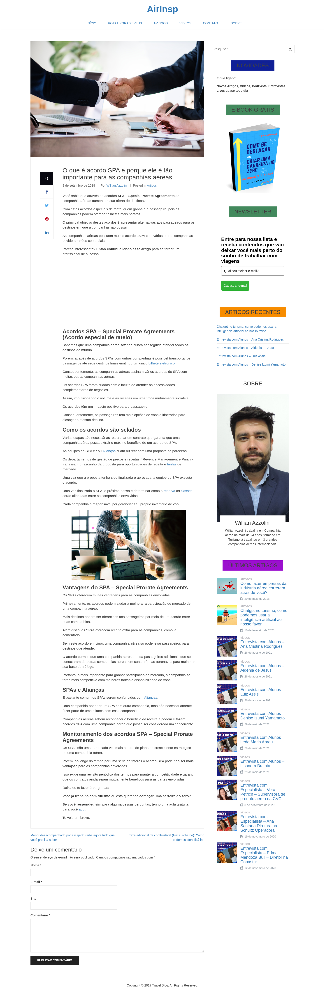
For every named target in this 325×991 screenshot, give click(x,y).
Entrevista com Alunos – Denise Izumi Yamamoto (251, 364)
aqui (82, 809)
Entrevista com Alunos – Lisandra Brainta (262, 763)
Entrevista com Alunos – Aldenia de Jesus (246, 348)
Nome (35, 865)
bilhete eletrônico (162, 363)
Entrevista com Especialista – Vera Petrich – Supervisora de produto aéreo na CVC (262, 792)
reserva (169, 491)
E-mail (36, 882)
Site (33, 898)
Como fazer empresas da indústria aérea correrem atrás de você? (263, 588)
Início (99, 24)
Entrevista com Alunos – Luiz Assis (241, 356)
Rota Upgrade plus (129, 24)
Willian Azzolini (117, 185)
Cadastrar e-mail (235, 285)
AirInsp (162, 9)
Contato (206, 24)
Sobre (228, 24)
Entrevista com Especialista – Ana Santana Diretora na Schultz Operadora (258, 824)
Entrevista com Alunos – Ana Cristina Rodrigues (250, 339)
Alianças (109, 451)
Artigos (162, 24)
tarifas (171, 464)
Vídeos (184, 24)
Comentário (40, 915)
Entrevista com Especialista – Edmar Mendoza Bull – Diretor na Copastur (264, 855)
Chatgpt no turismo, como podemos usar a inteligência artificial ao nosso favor (263, 617)
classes (186, 491)
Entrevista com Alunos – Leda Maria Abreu (262, 739)
